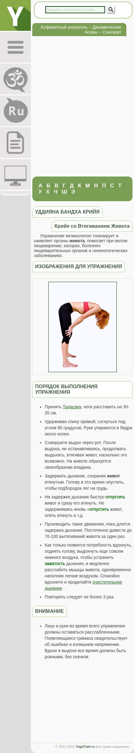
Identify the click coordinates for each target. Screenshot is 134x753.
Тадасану (72, 406)
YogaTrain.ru (85, 746)
